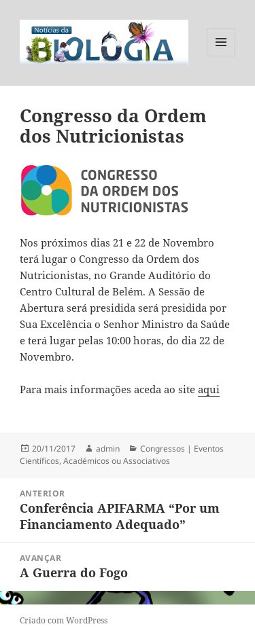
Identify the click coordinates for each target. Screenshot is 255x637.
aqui (209, 389)
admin (108, 448)
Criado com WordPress (63, 620)
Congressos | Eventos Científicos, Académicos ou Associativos (122, 455)
